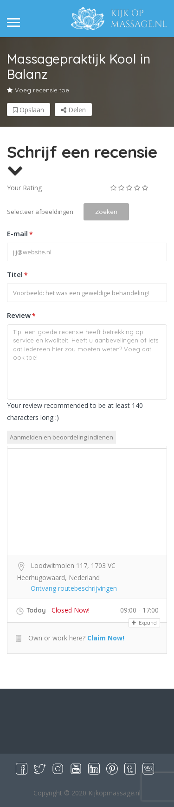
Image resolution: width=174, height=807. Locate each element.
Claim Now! (105, 637)
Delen (73, 109)
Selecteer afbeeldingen (40, 211)
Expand (144, 623)
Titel (17, 275)
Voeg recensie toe (38, 90)
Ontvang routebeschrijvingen (74, 588)
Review (21, 316)
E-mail (20, 234)
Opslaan (28, 109)
